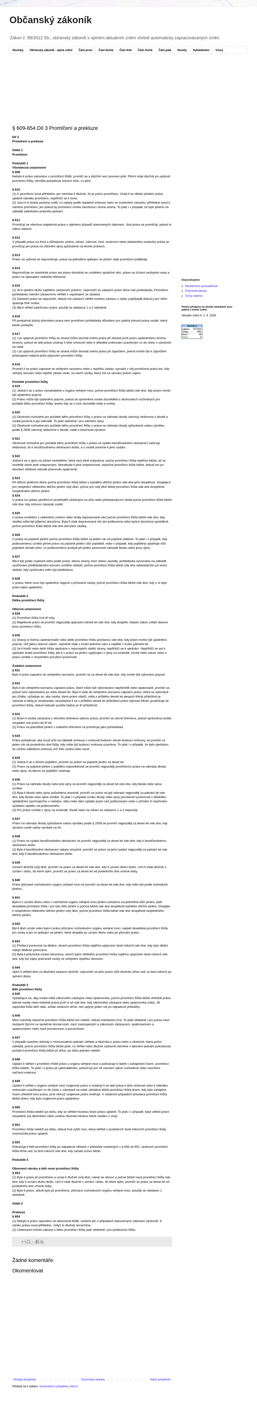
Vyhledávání (201, 50)
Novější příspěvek (24, 1379)
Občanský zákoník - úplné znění (51, 50)
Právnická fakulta (196, 291)
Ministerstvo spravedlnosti (201, 286)
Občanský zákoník (50, 20)
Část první (85, 50)
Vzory (219, 50)
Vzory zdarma (194, 295)
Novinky (18, 50)
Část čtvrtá (145, 50)
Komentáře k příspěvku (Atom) (58, 1386)
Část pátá (165, 50)
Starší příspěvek (160, 1379)
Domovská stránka (93, 1379)
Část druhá (106, 50)
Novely (182, 50)
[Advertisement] (102, 71)
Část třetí (125, 50)
